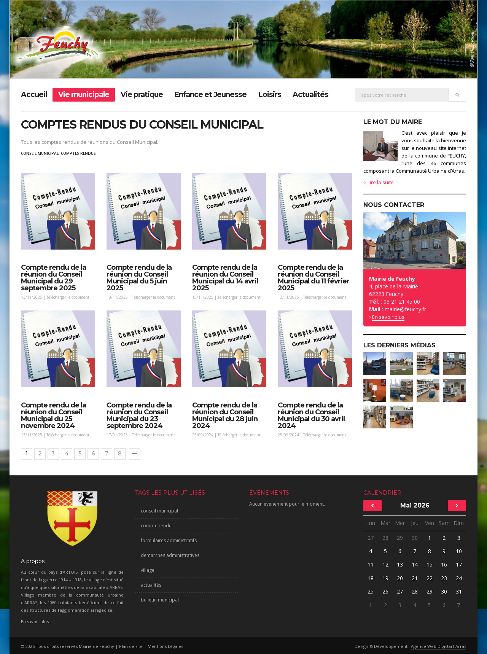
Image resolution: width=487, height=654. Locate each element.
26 (385, 591)
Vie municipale (83, 94)
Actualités (310, 94)
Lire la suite (379, 182)
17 (459, 564)
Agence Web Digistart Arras (438, 646)
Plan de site (131, 646)
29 (400, 537)
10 (459, 551)
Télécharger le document (67, 297)
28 (385, 537)
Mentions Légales (165, 646)
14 (415, 564)
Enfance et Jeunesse (210, 94)
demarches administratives (170, 555)
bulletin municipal (160, 600)
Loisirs (269, 94)
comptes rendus (78, 153)
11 (371, 564)
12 (385, 564)
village (147, 570)
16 (444, 564)
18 (371, 578)
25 (371, 591)
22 (430, 578)
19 (385, 578)
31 (458, 591)
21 (415, 578)
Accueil (34, 94)
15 (430, 564)
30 (415, 537)
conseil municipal (40, 153)
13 (400, 564)
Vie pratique (142, 94)
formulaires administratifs (169, 540)
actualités (151, 585)
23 (444, 578)
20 (400, 578)
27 (371, 537)
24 (459, 578)
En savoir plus (388, 316)
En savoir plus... (36, 621)
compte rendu (156, 525)
